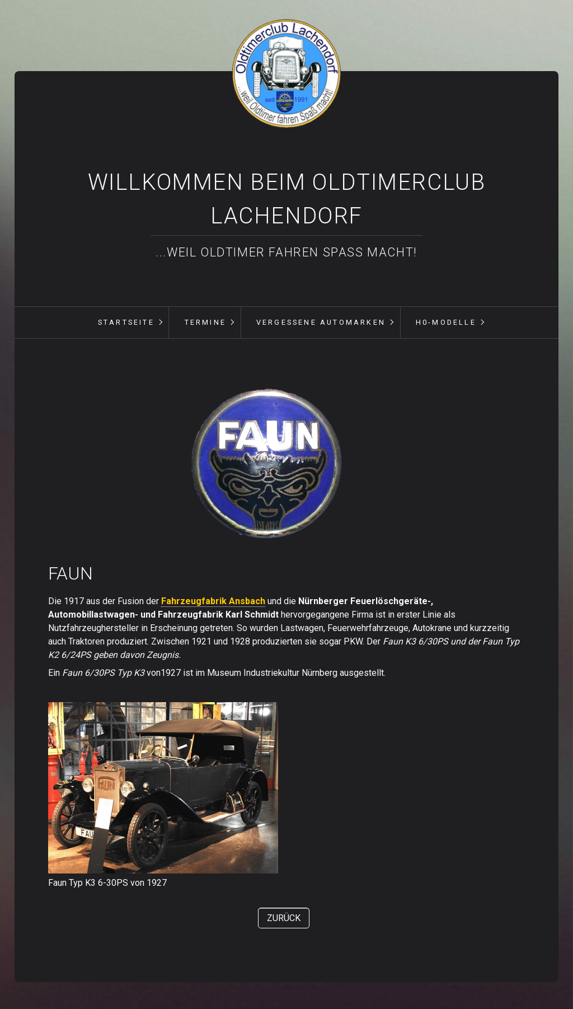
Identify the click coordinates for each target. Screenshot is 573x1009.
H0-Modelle (446, 322)
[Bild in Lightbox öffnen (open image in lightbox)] (265, 464)
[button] (283, 918)
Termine (205, 322)
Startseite (126, 322)
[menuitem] (126, 322)
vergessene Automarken (321, 322)
